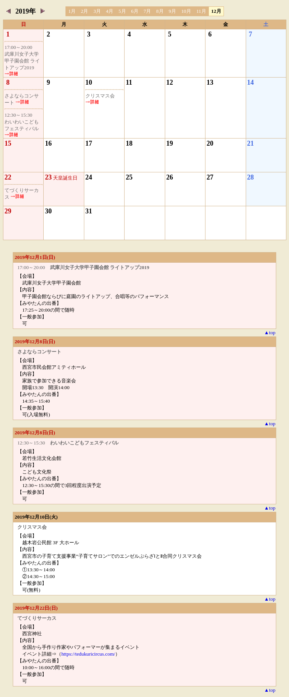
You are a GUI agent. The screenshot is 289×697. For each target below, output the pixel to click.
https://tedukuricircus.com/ (88, 654)
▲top (269, 332)
